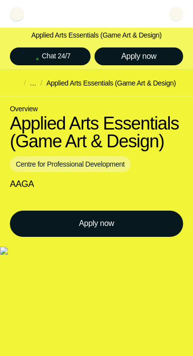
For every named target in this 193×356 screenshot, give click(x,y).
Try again (32, 119)
